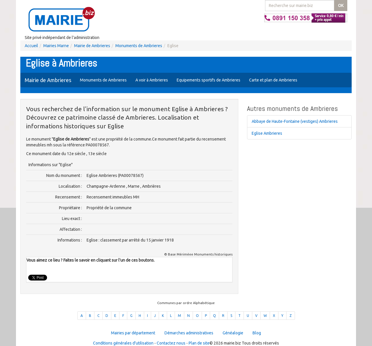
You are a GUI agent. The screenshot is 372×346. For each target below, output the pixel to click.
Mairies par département (133, 333)
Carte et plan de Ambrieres (273, 80)
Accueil (31, 45)
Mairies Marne (56, 45)
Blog (257, 333)
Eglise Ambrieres (267, 133)
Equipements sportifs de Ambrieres (208, 80)
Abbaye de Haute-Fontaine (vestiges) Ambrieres (295, 121)
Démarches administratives (188, 333)
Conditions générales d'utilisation (123, 343)
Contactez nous (171, 343)
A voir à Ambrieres (151, 80)
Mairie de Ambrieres (92, 45)
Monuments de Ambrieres (138, 45)
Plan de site (199, 343)
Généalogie (233, 333)
